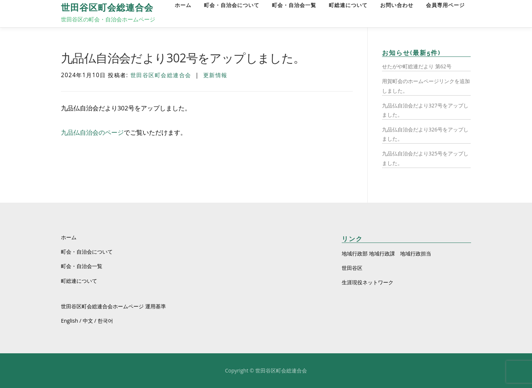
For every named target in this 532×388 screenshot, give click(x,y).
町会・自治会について (231, 5)
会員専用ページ (445, 5)
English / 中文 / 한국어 (87, 320)
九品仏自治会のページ (92, 132)
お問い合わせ (396, 5)
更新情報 (215, 75)
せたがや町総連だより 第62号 (416, 66)
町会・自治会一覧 (294, 5)
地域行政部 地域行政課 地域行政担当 (386, 253)
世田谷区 (352, 267)
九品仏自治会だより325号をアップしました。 (425, 158)
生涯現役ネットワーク (367, 282)
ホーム (183, 5)
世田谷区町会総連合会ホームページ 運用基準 (113, 306)
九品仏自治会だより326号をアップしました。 (425, 134)
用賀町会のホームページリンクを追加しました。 (426, 86)
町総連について (348, 5)
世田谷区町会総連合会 (107, 7)
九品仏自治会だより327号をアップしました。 (425, 110)
